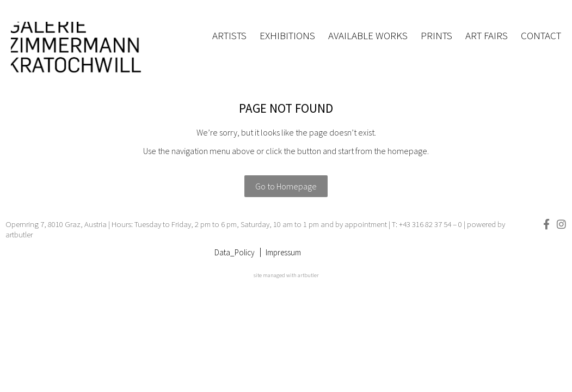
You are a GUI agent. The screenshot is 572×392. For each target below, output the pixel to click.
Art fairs (486, 35)
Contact (541, 35)
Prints (436, 35)
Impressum (283, 252)
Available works (368, 35)
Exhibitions (287, 35)
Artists (229, 35)
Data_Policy (234, 252)
